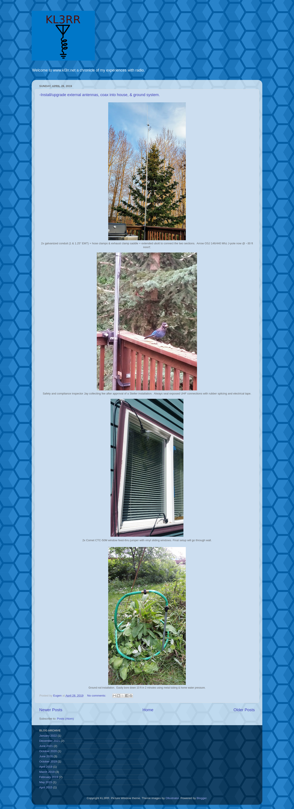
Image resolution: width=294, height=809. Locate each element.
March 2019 (47, 771)
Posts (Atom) (65, 718)
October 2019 (48, 761)
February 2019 (48, 777)
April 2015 (45, 787)
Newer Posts (50, 710)
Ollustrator (172, 798)
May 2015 (45, 782)
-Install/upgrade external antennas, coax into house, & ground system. (99, 95)
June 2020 (46, 756)
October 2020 (48, 751)
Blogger (201, 798)
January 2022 (48, 735)
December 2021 (49, 740)
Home (147, 710)
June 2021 (46, 746)
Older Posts (244, 710)
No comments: (97, 695)
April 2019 (45, 766)
